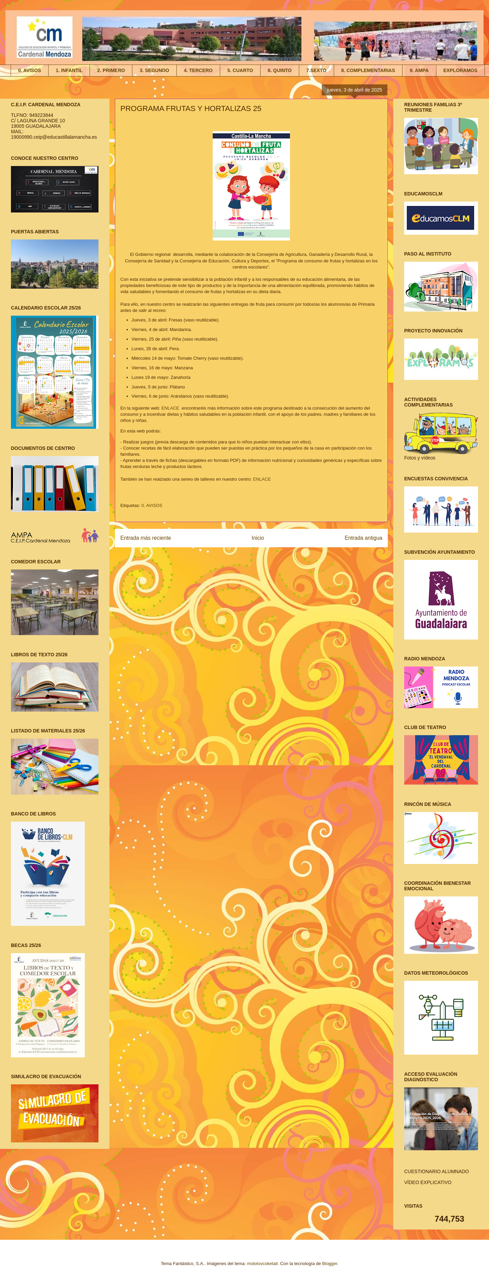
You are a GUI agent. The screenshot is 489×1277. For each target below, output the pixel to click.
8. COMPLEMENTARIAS (368, 70)
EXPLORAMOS (461, 70)
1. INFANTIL (69, 70)
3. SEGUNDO (154, 70)
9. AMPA (419, 70)
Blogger (329, 1263)
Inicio (258, 538)
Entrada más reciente (145, 538)
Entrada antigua (363, 538)
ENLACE (171, 408)
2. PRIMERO (111, 70)
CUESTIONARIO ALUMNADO (436, 1171)
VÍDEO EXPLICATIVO (427, 1182)
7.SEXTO (316, 70)
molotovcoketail (262, 1263)
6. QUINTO (280, 70)
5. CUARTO (240, 70)
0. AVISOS (29, 70)
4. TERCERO (198, 70)
